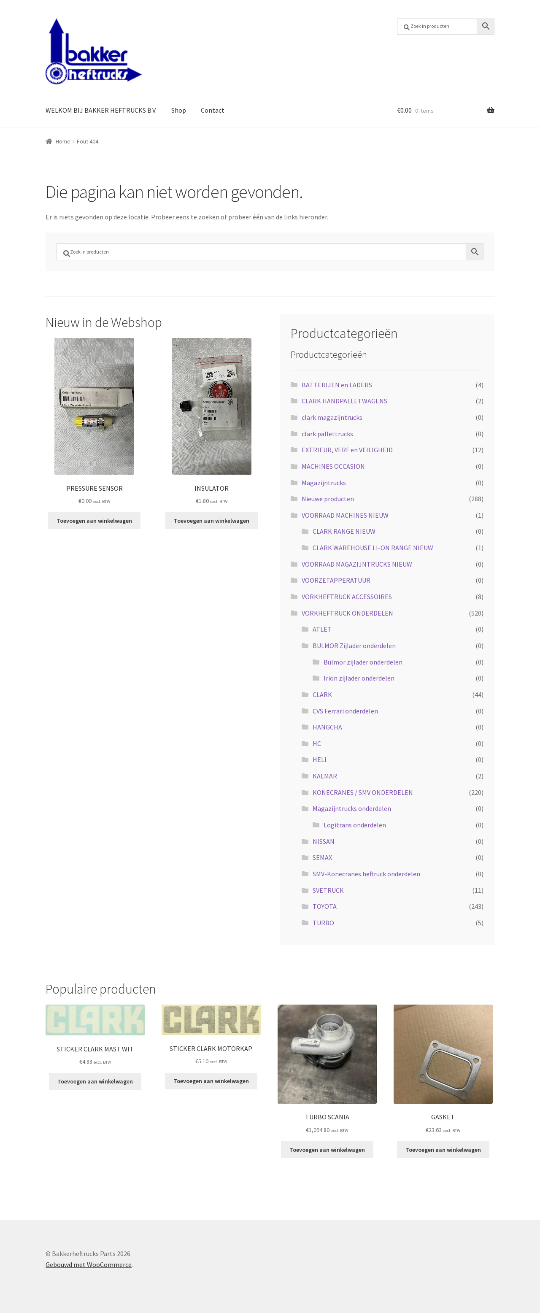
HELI (320, 759)
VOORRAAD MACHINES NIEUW (345, 515)
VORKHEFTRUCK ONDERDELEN (347, 613)
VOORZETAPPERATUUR (336, 580)
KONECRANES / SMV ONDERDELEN (363, 792)
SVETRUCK (328, 890)
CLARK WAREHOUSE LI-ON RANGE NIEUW (373, 547)
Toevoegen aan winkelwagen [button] (94, 520)
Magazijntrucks (324, 482)
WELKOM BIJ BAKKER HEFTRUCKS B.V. (101, 110)
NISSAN (324, 841)
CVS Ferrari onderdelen (345, 711)
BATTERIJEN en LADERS (337, 385)
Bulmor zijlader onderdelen (363, 662)
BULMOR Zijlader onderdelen (354, 645)
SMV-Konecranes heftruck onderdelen (366, 874)
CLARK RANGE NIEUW (344, 531)
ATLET (322, 629)
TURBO (323, 923)
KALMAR (325, 776)
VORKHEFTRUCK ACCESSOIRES (347, 596)
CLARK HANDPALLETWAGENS (344, 401)
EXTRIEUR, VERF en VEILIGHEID (347, 450)
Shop (178, 110)
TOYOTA (325, 906)
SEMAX (322, 857)
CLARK (322, 694)
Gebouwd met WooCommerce (89, 1264)
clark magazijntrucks (332, 417)
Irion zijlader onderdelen (359, 678)
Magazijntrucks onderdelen (352, 808)
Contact (212, 110)
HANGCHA (327, 727)
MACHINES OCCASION (333, 466)
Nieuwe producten (328, 498)
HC (317, 743)
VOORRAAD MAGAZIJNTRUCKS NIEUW (357, 564)
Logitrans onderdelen (355, 825)
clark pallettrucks (327, 434)
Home (63, 141)
